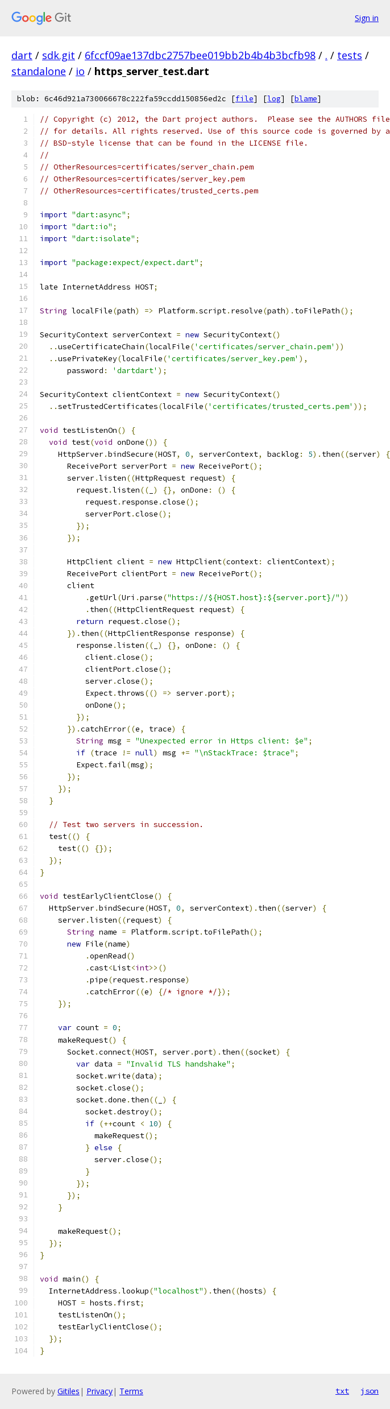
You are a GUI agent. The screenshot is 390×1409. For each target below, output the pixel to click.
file (244, 99)
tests (349, 55)
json (369, 1391)
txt (342, 1391)
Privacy (99, 1391)
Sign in (367, 18)
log (274, 99)
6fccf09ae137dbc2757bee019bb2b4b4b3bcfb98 (200, 55)
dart (21, 55)
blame (305, 99)
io (80, 71)
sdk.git (58, 55)
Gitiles (68, 1391)
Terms (131, 1391)
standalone (38, 71)
